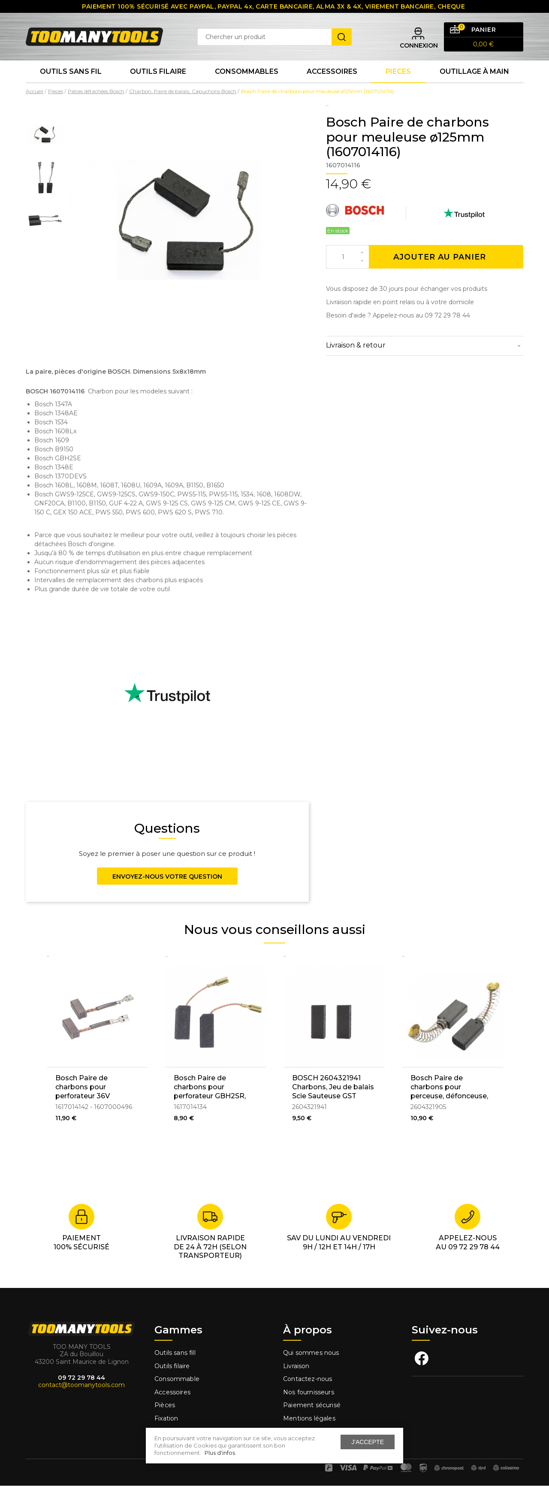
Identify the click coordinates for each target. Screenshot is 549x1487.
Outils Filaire (158, 73)
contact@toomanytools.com (81, 1386)
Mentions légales (310, 1420)
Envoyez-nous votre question (167, 878)
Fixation (166, 1420)
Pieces (398, 73)
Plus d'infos (220, 1452)
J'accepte (367, 1442)
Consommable (176, 1380)
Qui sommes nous (311, 1354)
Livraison (296, 1367)
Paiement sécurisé (312, 1407)
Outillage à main (474, 73)
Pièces (164, 1407)
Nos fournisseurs (308, 1393)
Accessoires (332, 73)
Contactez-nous (307, 1380)
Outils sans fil (71, 73)
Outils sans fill (175, 1354)
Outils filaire (172, 1367)
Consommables (246, 73)
